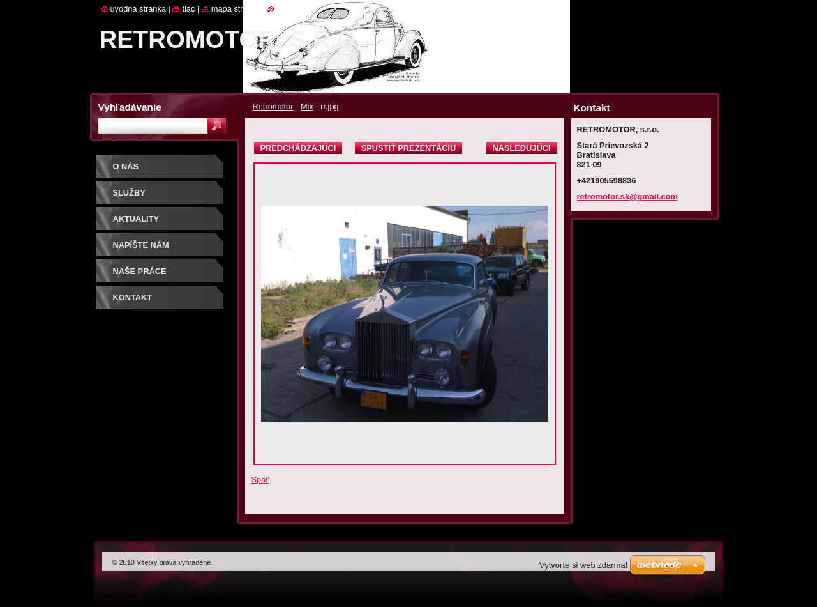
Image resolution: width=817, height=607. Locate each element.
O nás (126, 166)
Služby (129, 192)
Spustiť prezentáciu (408, 148)
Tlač (188, 8)
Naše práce (140, 271)
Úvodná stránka (138, 8)
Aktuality (136, 219)
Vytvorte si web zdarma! (583, 565)
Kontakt (133, 297)
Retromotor (273, 106)
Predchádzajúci (298, 148)
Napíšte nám (141, 245)
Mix (307, 106)
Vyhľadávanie (129, 107)
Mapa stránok (236, 8)
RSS (282, 8)
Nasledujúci (521, 148)
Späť (260, 479)
